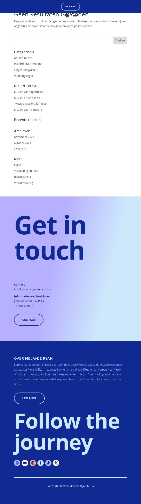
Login (17, 165)
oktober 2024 (22, 143)
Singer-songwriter (25, 70)
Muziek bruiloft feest (27, 98)
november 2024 (24, 137)
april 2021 (20, 149)
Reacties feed (22, 177)
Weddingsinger (23, 76)
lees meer (29, 398)
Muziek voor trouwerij (28, 109)
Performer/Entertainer (28, 64)
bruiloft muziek (23, 58)
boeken (70, 6)
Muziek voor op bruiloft (29, 92)
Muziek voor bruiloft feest (30, 103)
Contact (28, 320)
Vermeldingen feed (26, 171)
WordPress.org (23, 183)
